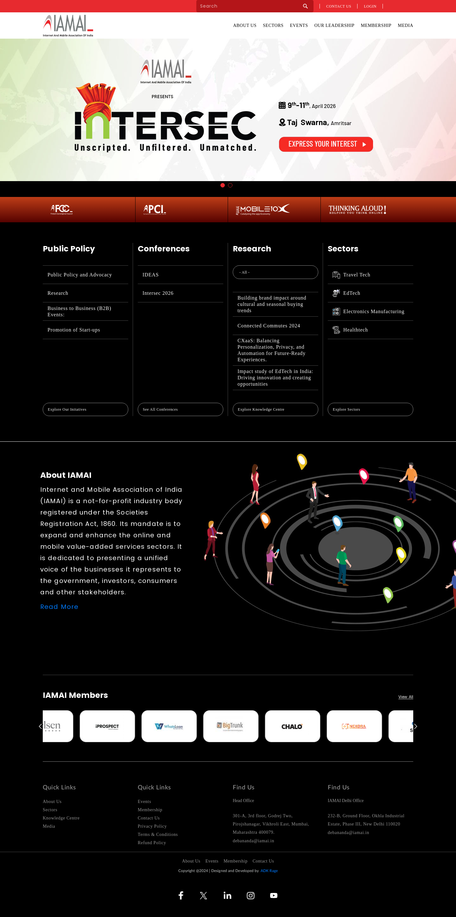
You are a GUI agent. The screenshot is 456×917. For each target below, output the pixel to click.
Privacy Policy (152, 826)
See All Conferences (160, 409)
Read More (59, 606)
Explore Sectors (346, 409)
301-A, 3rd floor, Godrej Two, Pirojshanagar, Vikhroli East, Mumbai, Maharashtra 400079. (271, 824)
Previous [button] (40, 726)
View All (405, 697)
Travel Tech (351, 275)
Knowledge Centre (61, 818)
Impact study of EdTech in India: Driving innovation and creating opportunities (275, 378)
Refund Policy (152, 842)
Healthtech (350, 330)
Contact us (338, 6)
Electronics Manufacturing (368, 311)
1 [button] (222, 185)
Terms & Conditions (158, 834)
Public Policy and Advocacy (80, 274)
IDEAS (150, 274)
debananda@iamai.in (253, 840)
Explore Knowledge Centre (261, 409)
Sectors (273, 25)
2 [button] (230, 185)
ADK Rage (269, 871)
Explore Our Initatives (67, 409)
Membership (376, 25)
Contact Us (149, 818)
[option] (73, 726)
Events (299, 25)
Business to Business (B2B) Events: (79, 311)
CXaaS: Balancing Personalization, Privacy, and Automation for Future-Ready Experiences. (272, 350)
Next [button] (416, 726)
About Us (244, 25)
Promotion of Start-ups (74, 329)
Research (58, 293)
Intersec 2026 (158, 293)
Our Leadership (334, 25)
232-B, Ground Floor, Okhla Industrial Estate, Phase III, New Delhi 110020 (366, 819)
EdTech (346, 293)
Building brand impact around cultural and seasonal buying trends (272, 304)
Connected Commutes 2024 (269, 325)
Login (370, 6)
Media (405, 25)
